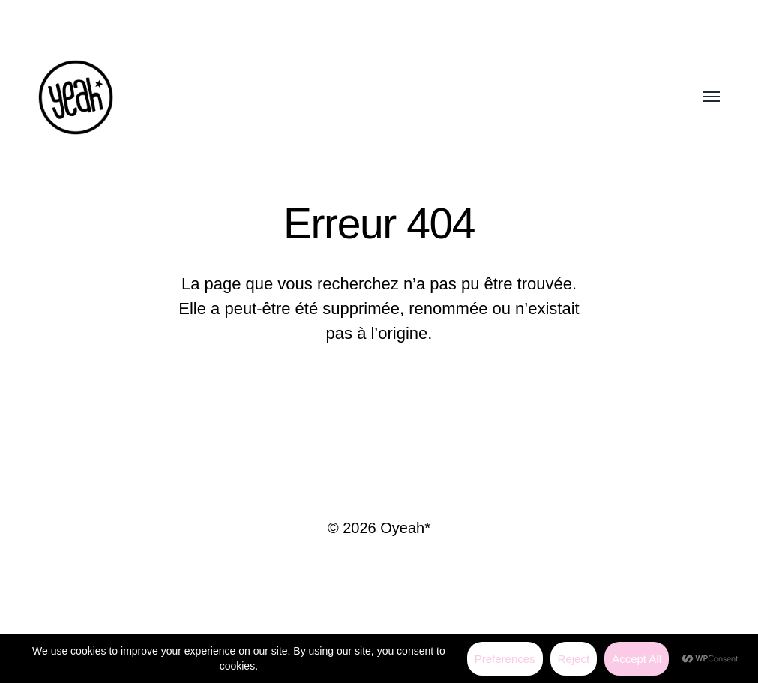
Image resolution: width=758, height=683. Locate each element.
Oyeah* (405, 528)
